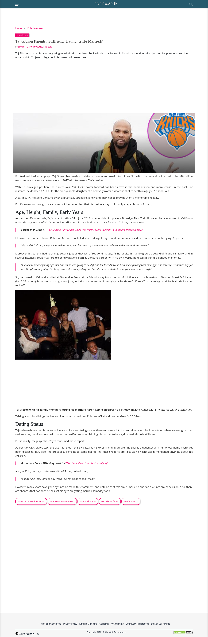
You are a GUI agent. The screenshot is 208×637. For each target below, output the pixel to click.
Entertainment (35, 28)
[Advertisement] (104, 86)
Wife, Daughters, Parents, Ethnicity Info (87, 463)
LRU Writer (23, 47)
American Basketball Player (31, 501)
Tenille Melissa (131, 501)
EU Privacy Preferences (137, 623)
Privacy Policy (70, 623)
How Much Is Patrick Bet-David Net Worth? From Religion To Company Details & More (95, 230)
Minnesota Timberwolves (62, 501)
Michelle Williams (109, 501)
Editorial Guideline (88, 623)
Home (18, 28)
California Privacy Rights (112, 623)
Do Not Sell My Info (160, 623)
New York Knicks (88, 501)
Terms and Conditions (50, 623)
